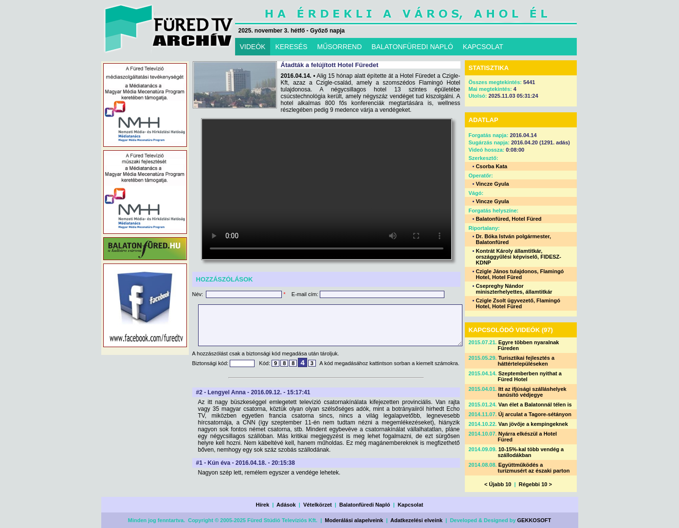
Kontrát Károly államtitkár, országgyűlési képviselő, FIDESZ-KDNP (518, 256)
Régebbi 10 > (535, 484)
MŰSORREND (339, 47)
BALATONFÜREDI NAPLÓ (412, 47)
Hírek (263, 505)
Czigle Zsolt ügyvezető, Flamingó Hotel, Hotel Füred (518, 303)
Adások (286, 505)
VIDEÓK (253, 47)
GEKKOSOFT (534, 520)
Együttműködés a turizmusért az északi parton (534, 468)
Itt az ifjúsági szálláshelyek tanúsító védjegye (532, 392)
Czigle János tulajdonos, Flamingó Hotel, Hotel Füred (520, 274)
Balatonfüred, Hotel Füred (508, 219)
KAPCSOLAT (483, 47)
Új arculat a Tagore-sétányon (534, 414)
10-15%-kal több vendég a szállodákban (531, 452)
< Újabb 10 (497, 484)
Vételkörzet (317, 505)
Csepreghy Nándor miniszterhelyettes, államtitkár (514, 289)
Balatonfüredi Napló (364, 505)
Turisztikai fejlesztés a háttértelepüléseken (526, 361)
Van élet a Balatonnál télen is (535, 404)
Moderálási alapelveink (354, 520)
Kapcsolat (410, 505)
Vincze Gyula (492, 184)
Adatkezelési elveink (416, 520)
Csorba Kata (491, 166)
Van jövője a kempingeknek (533, 424)
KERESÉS (291, 47)
